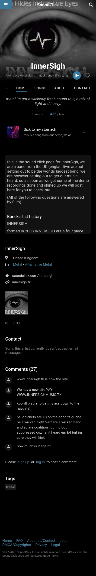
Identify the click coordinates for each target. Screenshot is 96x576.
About (60, 88)
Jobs (63, 541)
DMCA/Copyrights (16, 545)
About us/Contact (41, 541)
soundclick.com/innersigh (32, 276)
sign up (23, 462)
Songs (41, 88)
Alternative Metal (38, 264)
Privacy (41, 545)
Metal (17, 264)
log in (40, 462)
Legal (55, 545)
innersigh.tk (21, 282)
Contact (82, 88)
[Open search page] (91, 4)
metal (10, 487)
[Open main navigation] (6, 4)
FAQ (19, 541)
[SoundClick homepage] (48, 4)
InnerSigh (15, 248)
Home (21, 88)
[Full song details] (84, 132)
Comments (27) (21, 369)
